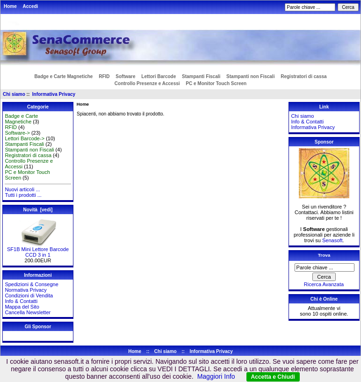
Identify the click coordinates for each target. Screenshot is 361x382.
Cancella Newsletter (28, 312)
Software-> (17, 133)
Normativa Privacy (25, 290)
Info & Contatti (21, 301)
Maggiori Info (216, 376)
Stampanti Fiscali (201, 76)
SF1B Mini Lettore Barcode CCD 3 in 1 (38, 250)
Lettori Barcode (158, 76)
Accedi (30, 6)
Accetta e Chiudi (273, 377)
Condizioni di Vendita (29, 295)
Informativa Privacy (53, 94)
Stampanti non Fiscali (250, 76)
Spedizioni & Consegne (31, 284)
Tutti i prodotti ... (23, 195)
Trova (324, 255)
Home (10, 6)
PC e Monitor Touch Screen (216, 83)
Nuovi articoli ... (22, 189)
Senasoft (332, 240)
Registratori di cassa (303, 76)
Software (125, 76)
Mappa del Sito (22, 307)
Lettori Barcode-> (24, 138)
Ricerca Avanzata (324, 284)
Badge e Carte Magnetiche (63, 76)
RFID (104, 76)
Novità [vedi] (38, 209)
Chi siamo (14, 94)
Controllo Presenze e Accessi (147, 83)
